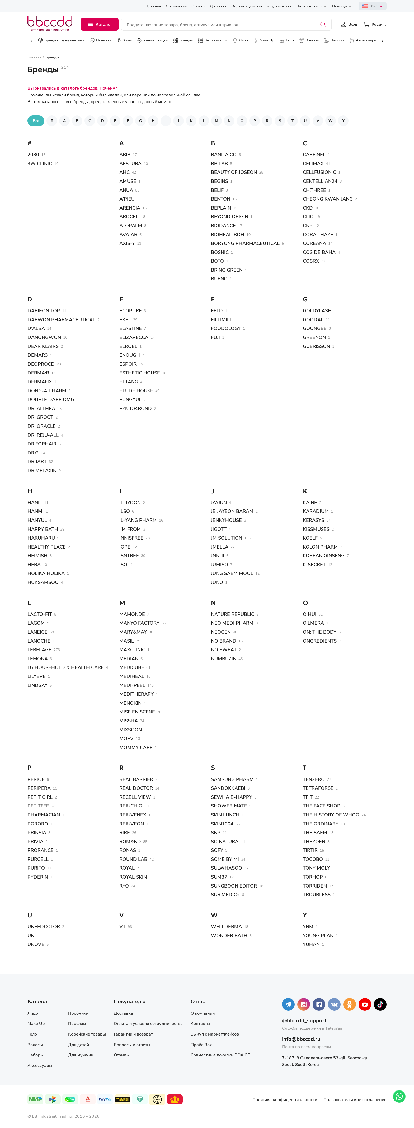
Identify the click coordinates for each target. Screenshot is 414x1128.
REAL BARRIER (136, 779)
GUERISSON (316, 346)
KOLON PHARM (320, 547)
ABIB (124, 154)
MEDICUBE (131, 667)
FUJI (215, 337)
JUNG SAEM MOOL (232, 573)
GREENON (314, 337)
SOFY (217, 850)
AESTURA (130, 163)
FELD (217, 310)
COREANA (314, 243)
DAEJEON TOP (43, 310)
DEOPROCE (40, 364)
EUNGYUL (130, 399)
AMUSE (127, 181)
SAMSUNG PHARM (232, 779)
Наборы (35, 1054)
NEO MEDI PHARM (232, 623)
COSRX (311, 261)
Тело (32, 1034)
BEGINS (219, 181)
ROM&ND (130, 841)
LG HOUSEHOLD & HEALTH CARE (65, 667)
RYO (124, 886)
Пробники (78, 1013)
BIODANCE (223, 225)
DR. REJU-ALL (43, 435)
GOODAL (313, 319)
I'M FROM (130, 529)
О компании (203, 1013)
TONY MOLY (316, 868)
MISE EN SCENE (137, 711)
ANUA (126, 190)
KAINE (310, 502)
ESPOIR (128, 364)
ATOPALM (130, 225)
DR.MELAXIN (42, 470)
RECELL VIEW (135, 797)
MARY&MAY (133, 632)
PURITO (36, 868)
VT (122, 926)
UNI (31, 935)
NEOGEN (221, 632)
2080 (33, 154)
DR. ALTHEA (41, 408)
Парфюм (77, 1023)
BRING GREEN (227, 270)
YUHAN (311, 944)
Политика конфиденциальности (284, 1099)
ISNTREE (129, 555)
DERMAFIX (39, 381)
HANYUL (37, 520)
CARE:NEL (314, 154)
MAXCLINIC (132, 649)
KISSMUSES (316, 529)
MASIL (126, 641)
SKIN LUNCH (225, 814)
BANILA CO (224, 154)
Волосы (35, 1044)
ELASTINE (130, 328)
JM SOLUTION (226, 538)
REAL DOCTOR (136, 788)
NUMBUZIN (223, 658)
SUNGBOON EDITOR (234, 886)
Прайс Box (201, 1044)
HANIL (34, 502)
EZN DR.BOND (135, 408)
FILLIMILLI (222, 319)
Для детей (78, 1044)
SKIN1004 (222, 823)
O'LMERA (313, 623)
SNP (215, 832)
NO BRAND (223, 641)
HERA (34, 564)
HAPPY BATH (42, 529)
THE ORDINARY (320, 823)
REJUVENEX (132, 814)
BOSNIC (220, 252)
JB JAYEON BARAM (232, 511)
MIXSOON (130, 729)
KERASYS (313, 520)
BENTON (220, 199)
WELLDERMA (226, 926)
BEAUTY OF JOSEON (234, 172)
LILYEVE (36, 676)
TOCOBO (313, 859)
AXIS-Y (127, 243)
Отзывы (122, 1054)
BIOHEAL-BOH (227, 234)
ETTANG (128, 381)
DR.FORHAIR (42, 443)
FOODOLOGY (226, 328)
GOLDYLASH (317, 310)
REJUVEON (131, 823)
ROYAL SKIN (133, 877)
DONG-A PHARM (46, 390)
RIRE (124, 832)
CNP (308, 225)
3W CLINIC (39, 163)
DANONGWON (44, 337)
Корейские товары (87, 1034)
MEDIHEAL (131, 676)
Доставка (123, 1013)
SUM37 (219, 877)
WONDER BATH (229, 935)
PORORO (37, 823)
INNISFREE (131, 538)
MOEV (126, 738)
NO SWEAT (224, 649)
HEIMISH (37, 555)
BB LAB (219, 163)
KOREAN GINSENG (324, 555)
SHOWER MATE (229, 805)
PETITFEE (38, 805)
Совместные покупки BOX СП (221, 1054)
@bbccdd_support (304, 1020)
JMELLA (219, 547)
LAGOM (36, 623)
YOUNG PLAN (318, 935)
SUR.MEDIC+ (225, 894)
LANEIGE (37, 632)
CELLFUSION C (319, 172)
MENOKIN (130, 703)
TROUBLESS (317, 894)
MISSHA (128, 720)
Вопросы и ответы (132, 1044)
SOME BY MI (225, 859)
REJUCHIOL (132, 805)
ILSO (124, 511)
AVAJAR (128, 234)
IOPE (124, 547)
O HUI (309, 614)
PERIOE (36, 779)
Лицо (32, 1013)
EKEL (125, 319)
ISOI (124, 564)
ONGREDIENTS (320, 641)
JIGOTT (219, 529)
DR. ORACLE (41, 426)
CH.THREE (314, 190)
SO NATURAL (226, 841)
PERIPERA (39, 788)
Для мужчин (80, 1054)
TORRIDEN (315, 886)
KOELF (310, 538)
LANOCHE (38, 641)
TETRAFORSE (318, 788)
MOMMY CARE (136, 747)
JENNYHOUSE (226, 520)
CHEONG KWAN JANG (328, 199)
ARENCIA (129, 208)
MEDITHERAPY (136, 694)
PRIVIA (35, 841)
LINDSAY (37, 685)
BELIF (217, 190)
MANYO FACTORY (139, 623)
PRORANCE (40, 850)
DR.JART (37, 461)
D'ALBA (36, 328)
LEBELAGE (39, 649)
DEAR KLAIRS (43, 346)
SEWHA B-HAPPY (231, 797)
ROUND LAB (133, 859)
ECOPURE (130, 310)
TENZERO (314, 779)
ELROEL (128, 346)
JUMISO (219, 564)
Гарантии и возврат (133, 1034)
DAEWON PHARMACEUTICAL (61, 319)
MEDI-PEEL (132, 685)
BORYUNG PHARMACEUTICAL (245, 243)
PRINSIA (36, 832)
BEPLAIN (221, 208)
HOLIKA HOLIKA (46, 573)
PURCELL (38, 859)
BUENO (219, 278)
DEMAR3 (37, 355)
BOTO (217, 261)
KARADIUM (316, 511)
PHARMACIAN (43, 814)
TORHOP (313, 877)
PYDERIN (37, 877)
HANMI (35, 511)
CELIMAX (313, 163)
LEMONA (37, 658)
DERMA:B (38, 372)
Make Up (36, 1023)
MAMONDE (132, 614)
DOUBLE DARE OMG (50, 399)
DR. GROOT (40, 417)
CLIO (308, 216)
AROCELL (130, 216)
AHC (124, 172)
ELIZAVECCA (133, 337)
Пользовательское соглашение (355, 1099)
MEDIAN (128, 658)
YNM (308, 926)
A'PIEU (127, 199)
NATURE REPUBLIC (232, 614)
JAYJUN (219, 502)
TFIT (308, 797)
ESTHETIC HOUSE (139, 372)
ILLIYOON (130, 502)
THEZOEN (314, 841)
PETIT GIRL (40, 797)
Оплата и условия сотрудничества (148, 1023)
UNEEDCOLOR (43, 926)
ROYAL (127, 868)
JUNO (217, 582)
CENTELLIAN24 (320, 181)
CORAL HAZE (318, 234)
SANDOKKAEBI (228, 788)
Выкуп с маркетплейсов (215, 1034)
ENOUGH (129, 355)
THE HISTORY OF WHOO (331, 814)
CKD (308, 208)
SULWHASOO (226, 868)
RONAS (127, 850)
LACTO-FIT (39, 614)
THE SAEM (315, 832)
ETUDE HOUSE (136, 390)
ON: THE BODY (319, 632)
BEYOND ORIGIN (229, 216)
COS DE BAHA (319, 252)
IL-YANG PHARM (138, 520)
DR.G (33, 452)
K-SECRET (314, 564)
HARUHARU (41, 538)
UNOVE (35, 944)
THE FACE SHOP (321, 805)
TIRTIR (310, 850)
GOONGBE (315, 328)
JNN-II (217, 555)
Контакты (200, 1023)
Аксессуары (39, 1065)
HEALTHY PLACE (46, 547)
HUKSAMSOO (43, 582)
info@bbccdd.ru (301, 1038)
